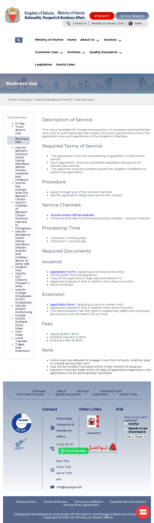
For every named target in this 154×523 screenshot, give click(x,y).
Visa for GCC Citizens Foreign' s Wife (22, 280)
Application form (62, 304)
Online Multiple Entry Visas (21, 323)
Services (110, 39)
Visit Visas (19, 333)
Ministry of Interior (49, 39)
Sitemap (38, 391)
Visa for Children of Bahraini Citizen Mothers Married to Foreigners (23, 215)
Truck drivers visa (20, 130)
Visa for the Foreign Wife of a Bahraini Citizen (21, 191)
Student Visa (21, 268)
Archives (74, 52)
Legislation (43, 64)
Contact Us (79, 23)
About (61, 391)
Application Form (62, 272)
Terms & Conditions (88, 501)
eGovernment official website (72, 215)
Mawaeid (93, 433)
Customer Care (46, 52)
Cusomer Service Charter (128, 501)
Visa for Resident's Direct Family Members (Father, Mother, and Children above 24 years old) (23, 248)
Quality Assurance (103, 52)
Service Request (132, 16)
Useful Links (65, 64)
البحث (18, 40)
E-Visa (19, 123)
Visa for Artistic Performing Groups (23, 310)
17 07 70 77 (64, 444)
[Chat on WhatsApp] (72, 453)
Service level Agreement (81, 505)
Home (71, 39)
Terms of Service (55, 501)
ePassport (101, 16)
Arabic (138, 23)
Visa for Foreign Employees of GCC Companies (23, 296)
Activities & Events (30, 394)
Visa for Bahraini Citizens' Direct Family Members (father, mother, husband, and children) (22, 164)
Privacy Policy (26, 501)
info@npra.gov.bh (69, 487)
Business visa (22, 140)
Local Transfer (21, 339)
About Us (87, 39)
